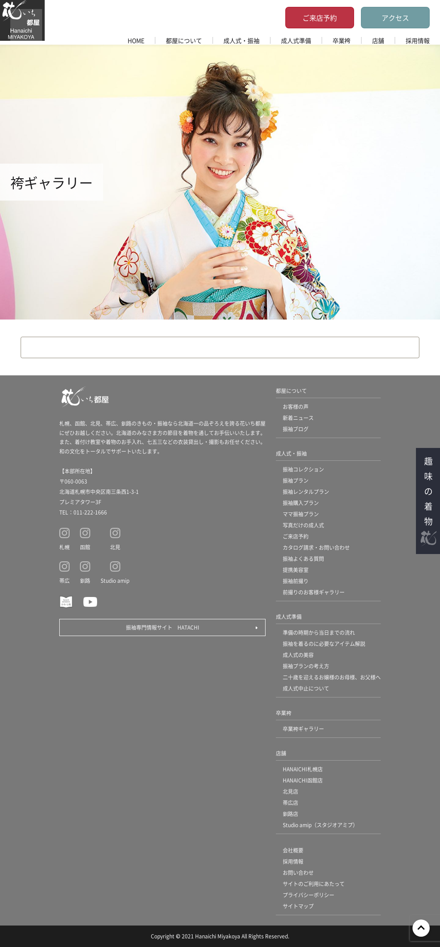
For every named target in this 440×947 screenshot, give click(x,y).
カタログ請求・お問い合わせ (316, 547)
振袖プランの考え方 (306, 666)
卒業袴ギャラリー (303, 728)
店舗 (378, 40)
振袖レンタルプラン (306, 491)
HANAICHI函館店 (303, 780)
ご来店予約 (319, 17)
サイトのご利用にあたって (314, 883)
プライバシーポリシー (308, 894)
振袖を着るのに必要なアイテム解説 (324, 643)
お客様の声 (296, 406)
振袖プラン (296, 480)
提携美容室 (296, 569)
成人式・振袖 (241, 40)
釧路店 (290, 813)
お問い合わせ (298, 872)
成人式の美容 (298, 654)
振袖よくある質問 (303, 558)
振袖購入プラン (301, 502)
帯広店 (290, 802)
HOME (136, 40)
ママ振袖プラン (301, 514)
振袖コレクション (303, 469)
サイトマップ (298, 906)
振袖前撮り (296, 581)
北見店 (290, 791)
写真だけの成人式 (303, 525)
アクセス (395, 17)
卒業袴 (342, 40)
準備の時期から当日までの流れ (319, 632)
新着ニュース (298, 417)
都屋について (184, 40)
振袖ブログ (296, 428)
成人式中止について (306, 688)
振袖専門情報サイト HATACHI (162, 627)
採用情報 (418, 40)
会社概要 (293, 850)
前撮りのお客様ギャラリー (314, 592)
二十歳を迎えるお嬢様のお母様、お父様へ (332, 677)
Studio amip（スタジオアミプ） (320, 824)
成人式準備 (296, 40)
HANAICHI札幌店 (303, 769)
